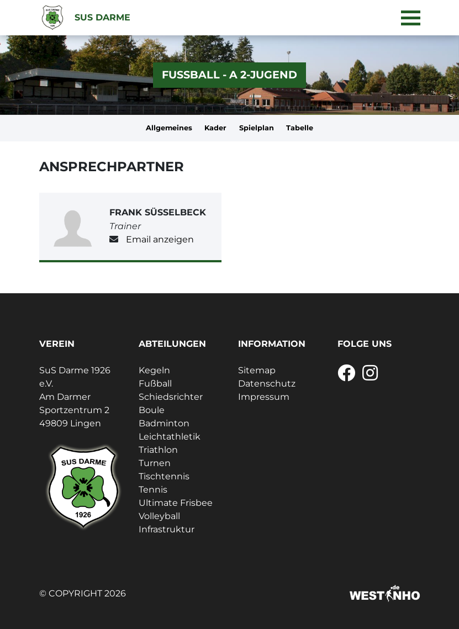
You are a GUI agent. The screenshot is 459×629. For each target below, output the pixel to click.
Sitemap (257, 370)
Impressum (263, 397)
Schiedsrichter (171, 397)
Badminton (164, 423)
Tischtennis (164, 476)
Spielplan (256, 128)
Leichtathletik (170, 436)
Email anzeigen (160, 239)
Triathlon (158, 450)
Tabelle (299, 128)
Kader (215, 128)
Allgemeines (169, 128)
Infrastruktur (166, 529)
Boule (152, 410)
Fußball (155, 383)
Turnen (155, 463)
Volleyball (159, 516)
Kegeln (154, 370)
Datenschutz (267, 383)
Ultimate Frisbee (176, 503)
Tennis (153, 489)
